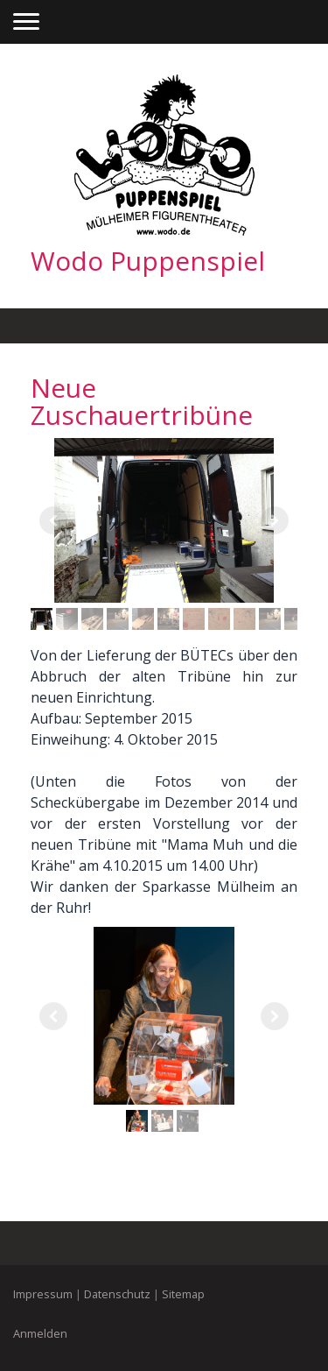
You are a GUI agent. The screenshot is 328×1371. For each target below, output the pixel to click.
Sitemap (183, 1294)
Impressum (43, 1294)
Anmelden (40, 1333)
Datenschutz (117, 1294)
